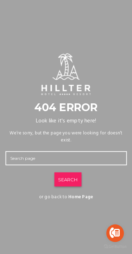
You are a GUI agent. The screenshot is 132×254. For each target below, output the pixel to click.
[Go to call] (115, 233)
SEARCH (67, 179)
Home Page (80, 197)
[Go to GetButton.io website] (115, 246)
